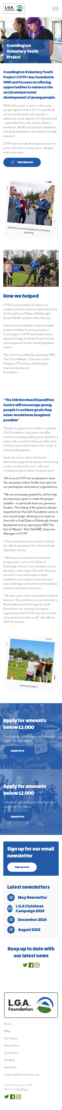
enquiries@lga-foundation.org (21, 1074)
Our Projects (11, 1038)
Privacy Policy (11, 1045)
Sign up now (22, 867)
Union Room (21, 1089)
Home (7, 1024)
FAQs (7, 1031)
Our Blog (9, 1060)
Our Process (11, 1053)
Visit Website (25, 162)
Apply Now (17, 750)
